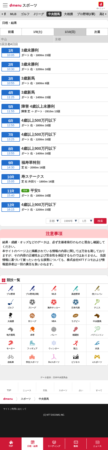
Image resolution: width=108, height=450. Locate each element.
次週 (97, 32)
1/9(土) (37, 32)
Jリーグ (38, 14)
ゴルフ (25, 14)
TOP (11, 446)
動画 (76, 446)
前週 (11, 32)
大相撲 (68, 14)
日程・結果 (32, 446)
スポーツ (26, 398)
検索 (100, 220)
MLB (13, 14)
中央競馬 (54, 14)
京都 (58, 39)
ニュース (97, 446)
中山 (4, 39)
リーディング (54, 446)
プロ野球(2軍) (86, 14)
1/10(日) (70, 32)
